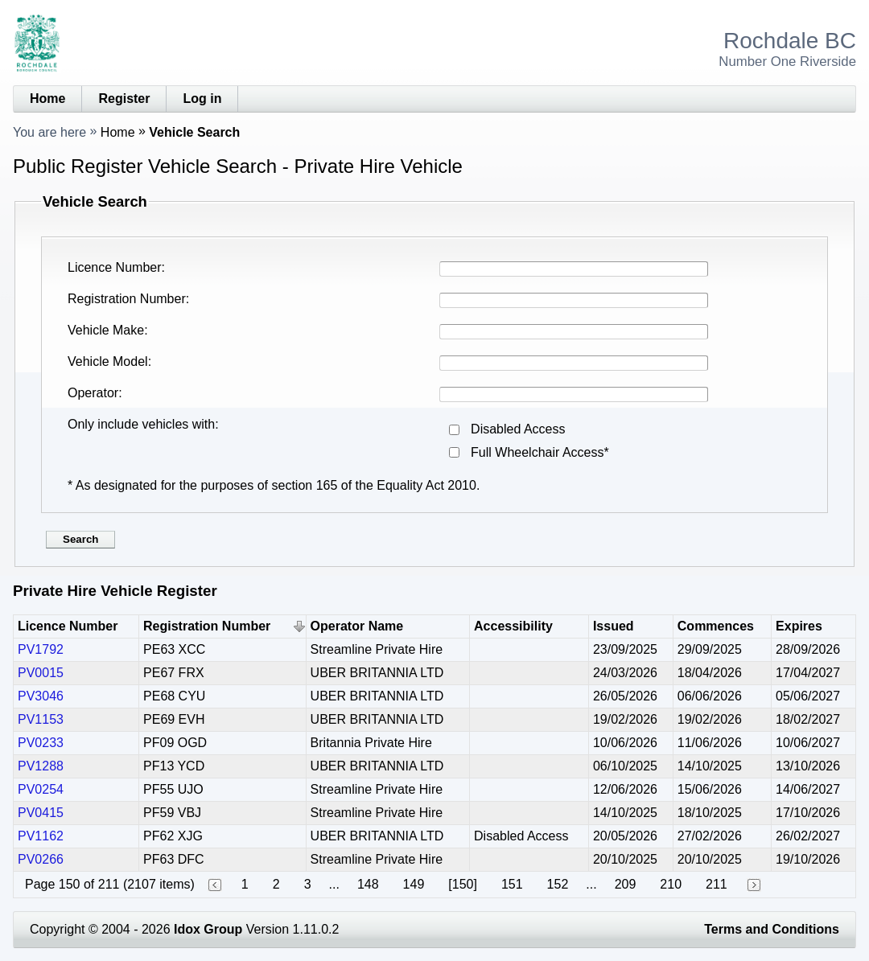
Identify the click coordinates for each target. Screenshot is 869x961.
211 (716, 884)
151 (512, 884)
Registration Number (127, 299)
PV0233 (41, 742)
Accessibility (513, 626)
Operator (93, 393)
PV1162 (41, 836)
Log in (202, 98)
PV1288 (41, 766)
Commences (715, 626)
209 (625, 884)
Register (124, 98)
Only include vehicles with (141, 424)
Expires (799, 626)
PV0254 (41, 789)
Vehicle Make (106, 330)
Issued (613, 626)
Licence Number (115, 267)
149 (414, 884)
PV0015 (41, 673)
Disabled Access (518, 429)
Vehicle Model (108, 361)
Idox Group (208, 929)
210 (671, 884)
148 (368, 884)
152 (558, 884)
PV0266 (41, 859)
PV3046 (41, 696)
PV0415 (41, 812)
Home (47, 98)
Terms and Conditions (771, 929)
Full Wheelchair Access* (540, 452)
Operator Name (357, 626)
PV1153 (41, 719)
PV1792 (41, 649)
